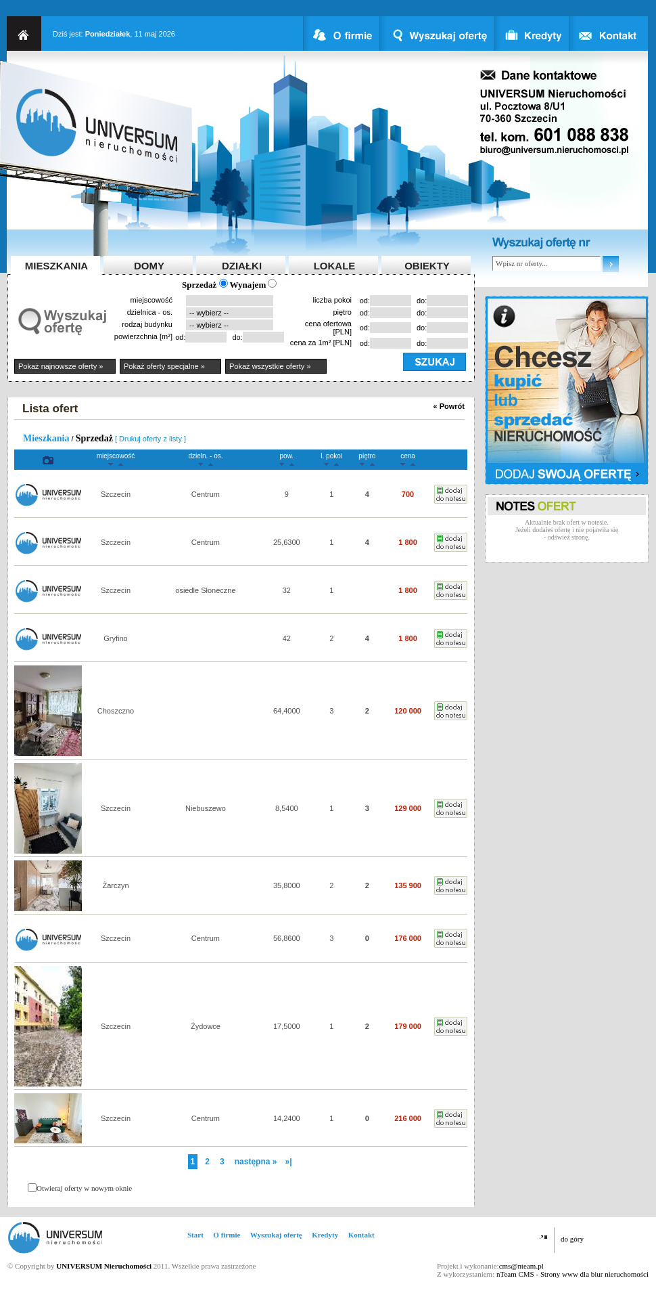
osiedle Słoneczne (205, 590)
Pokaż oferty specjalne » (164, 366)
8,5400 (286, 808)
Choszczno (115, 711)
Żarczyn (115, 885)
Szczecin (116, 494)
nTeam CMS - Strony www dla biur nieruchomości (572, 1274)
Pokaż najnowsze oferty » (60, 366)
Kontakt (361, 1235)
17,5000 (286, 1026)
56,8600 (286, 938)
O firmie (226, 1235)
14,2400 (286, 1118)
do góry (572, 1239)
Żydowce (205, 1026)
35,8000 (286, 885)
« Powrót (449, 406)
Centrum (205, 494)
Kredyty (325, 1235)
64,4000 (286, 711)
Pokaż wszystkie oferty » (269, 366)
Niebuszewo (205, 808)
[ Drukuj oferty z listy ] (150, 439)
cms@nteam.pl (521, 1266)
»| (288, 1161)
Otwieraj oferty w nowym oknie (84, 1188)
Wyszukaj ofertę (276, 1235)
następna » (256, 1161)
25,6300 (286, 542)
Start (195, 1235)
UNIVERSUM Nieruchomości (103, 1266)
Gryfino (115, 638)
